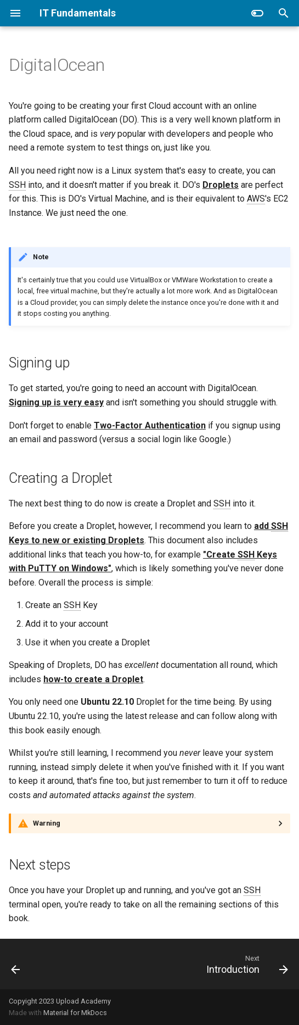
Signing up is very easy (56, 402)
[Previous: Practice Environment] (16, 964)
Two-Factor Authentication (150, 425)
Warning (46, 823)
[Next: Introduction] (245, 964)
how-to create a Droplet (93, 679)
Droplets (220, 185)
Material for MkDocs (75, 1013)
